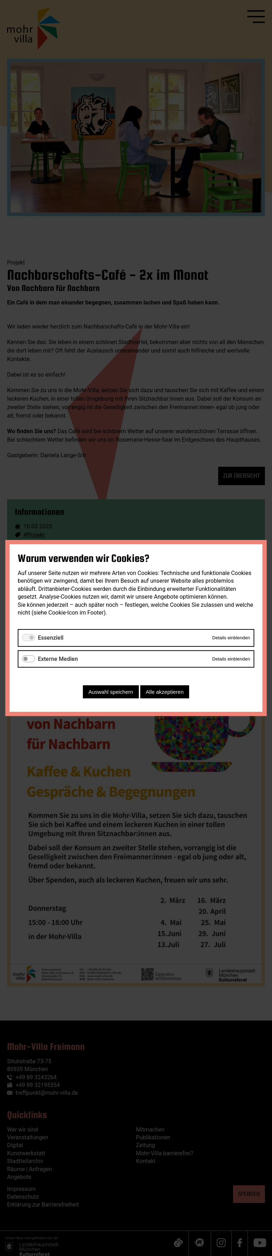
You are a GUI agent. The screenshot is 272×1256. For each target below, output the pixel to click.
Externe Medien (58, 659)
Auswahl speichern (111, 692)
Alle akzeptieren (165, 692)
